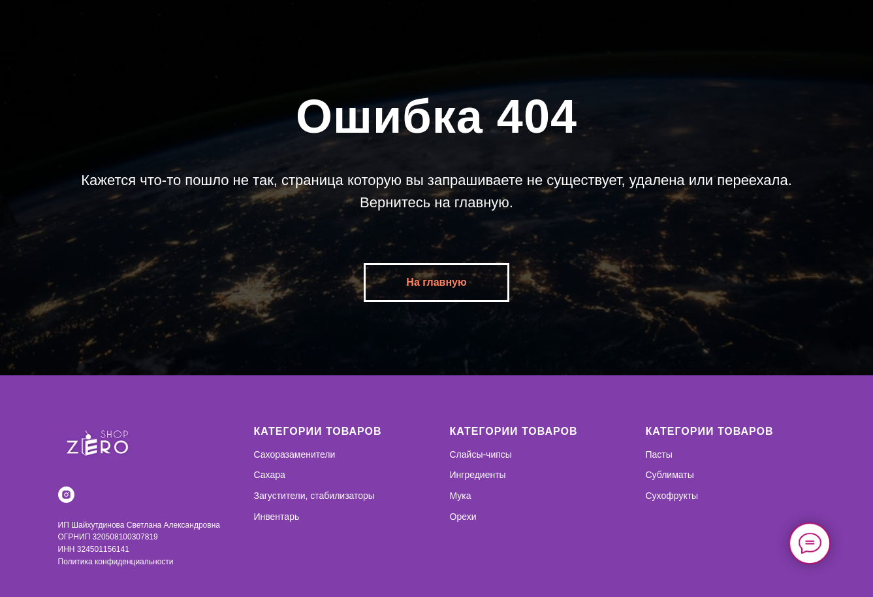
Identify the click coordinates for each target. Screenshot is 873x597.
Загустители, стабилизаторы (314, 495)
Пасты (659, 454)
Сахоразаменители (295, 454)
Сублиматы (670, 474)
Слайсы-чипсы (481, 454)
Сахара (269, 474)
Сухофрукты (672, 495)
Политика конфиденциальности (116, 561)
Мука (460, 495)
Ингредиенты (478, 474)
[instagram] (66, 494)
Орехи (463, 516)
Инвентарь (277, 516)
